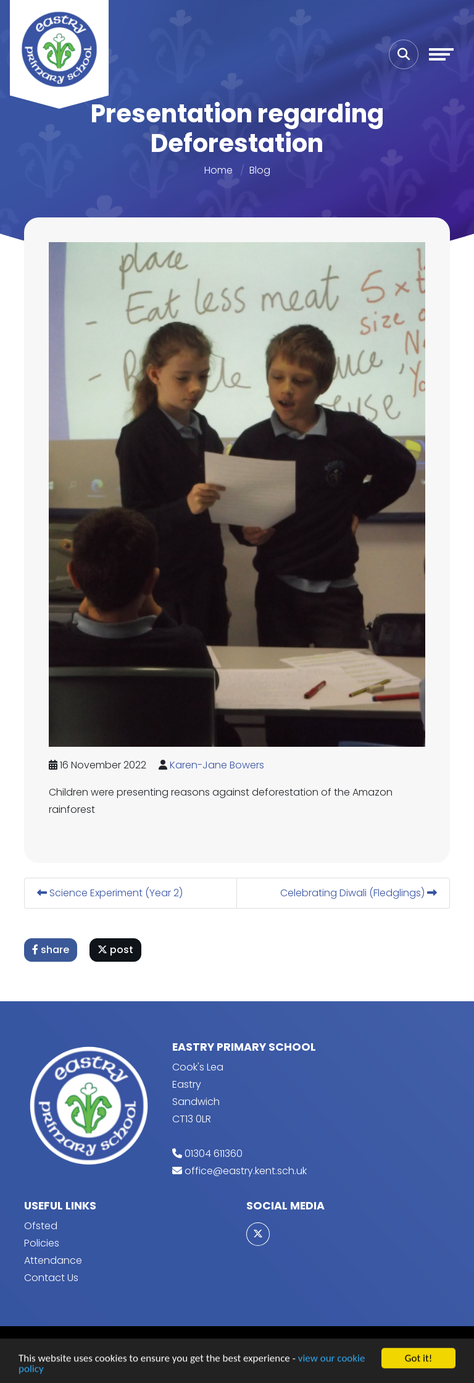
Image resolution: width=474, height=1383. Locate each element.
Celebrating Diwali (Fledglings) (359, 893)
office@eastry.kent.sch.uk (246, 1171)
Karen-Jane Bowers (217, 765)
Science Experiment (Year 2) (110, 893)
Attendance (53, 1260)
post (116, 950)
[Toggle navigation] (441, 54)
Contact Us (51, 1278)
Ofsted (40, 1226)
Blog (259, 170)
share (51, 950)
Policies (41, 1243)
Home (218, 170)
